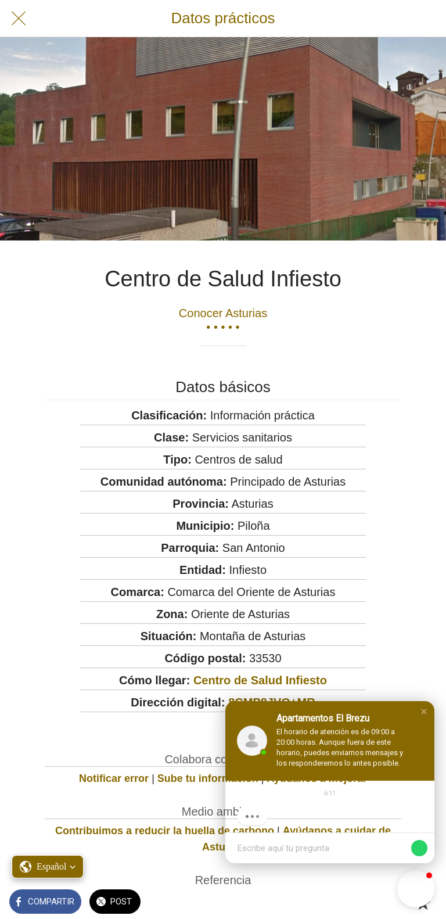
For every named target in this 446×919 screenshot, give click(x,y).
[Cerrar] (19, 19)
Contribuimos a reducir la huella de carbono (164, 831)
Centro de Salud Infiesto (260, 680)
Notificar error (114, 778)
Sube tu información (207, 778)
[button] (424, 711)
